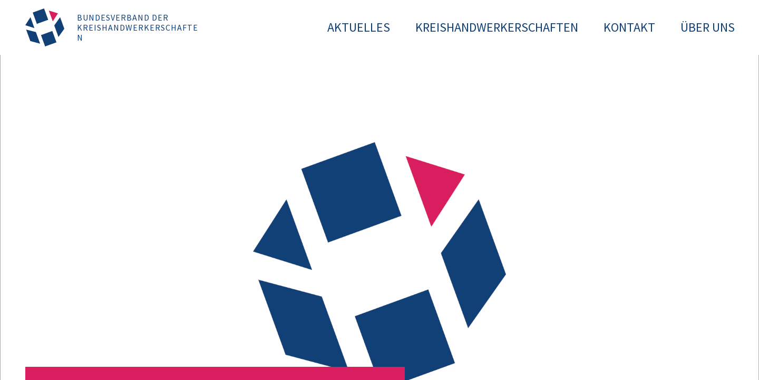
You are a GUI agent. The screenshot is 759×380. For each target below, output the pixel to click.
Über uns (707, 27)
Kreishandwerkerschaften (496, 27)
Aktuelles (358, 27)
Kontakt (629, 27)
